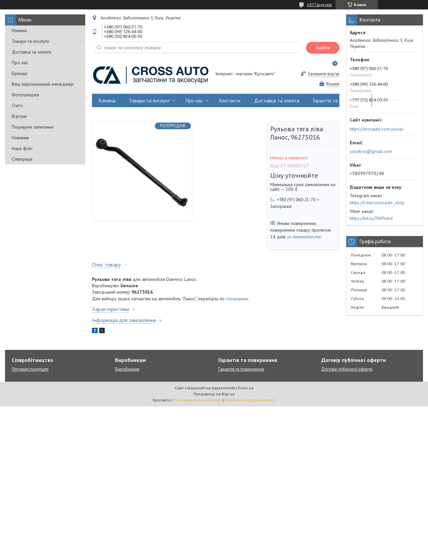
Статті (17, 105)
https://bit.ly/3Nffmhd (371, 218)
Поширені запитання (33, 127)
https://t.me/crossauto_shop (377, 203)
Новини (19, 30)
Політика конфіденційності (250, 399)
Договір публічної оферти (346, 369)
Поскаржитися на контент (198, 399)
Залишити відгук (323, 74)
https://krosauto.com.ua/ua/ (377, 129)
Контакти (229, 100)
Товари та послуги (30, 41)
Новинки (20, 138)
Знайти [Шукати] (322, 47)
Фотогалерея (25, 95)
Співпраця (22, 159)
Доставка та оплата (31, 52)
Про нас (20, 63)
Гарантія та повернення (339, 100)
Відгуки (19, 116)
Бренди (19, 73)
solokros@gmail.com (371, 151)
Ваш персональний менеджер (43, 84)
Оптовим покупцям (30, 369)
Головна (107, 100)
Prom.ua (245, 387)
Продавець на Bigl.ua (214, 393)
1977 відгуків (319, 4)
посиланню (237, 299)
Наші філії (22, 148)
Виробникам (127, 369)
